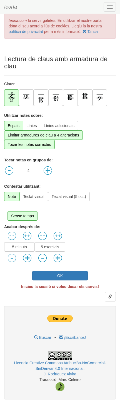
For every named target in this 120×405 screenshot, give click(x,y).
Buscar (42, 337)
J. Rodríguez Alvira (60, 374)
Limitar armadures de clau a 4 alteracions (43, 135)
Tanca (90, 31)
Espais (13, 125)
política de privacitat (26, 31)
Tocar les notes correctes (29, 144)
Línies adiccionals (59, 125)
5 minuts (19, 247)
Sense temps (22, 216)
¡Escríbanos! (72, 337)
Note (12, 196)
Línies (31, 125)
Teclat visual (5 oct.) (69, 196)
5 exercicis (50, 247)
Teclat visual (33, 196)
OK (60, 276)
